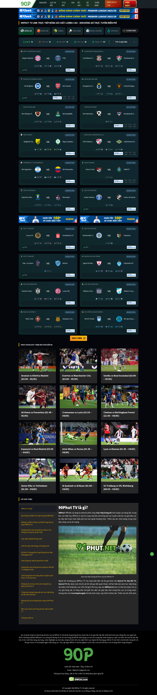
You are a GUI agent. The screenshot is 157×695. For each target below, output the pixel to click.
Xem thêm (78, 338)
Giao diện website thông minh (31, 539)
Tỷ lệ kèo (64, 4)
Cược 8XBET (127, 4)
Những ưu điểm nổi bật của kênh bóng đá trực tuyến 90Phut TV (37, 523)
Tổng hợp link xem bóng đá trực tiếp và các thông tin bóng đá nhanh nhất (36, 531)
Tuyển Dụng (97, 4)
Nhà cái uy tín (111, 4)
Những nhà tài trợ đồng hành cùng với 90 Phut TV (37, 602)
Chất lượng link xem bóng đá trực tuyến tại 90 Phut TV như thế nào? (37, 576)
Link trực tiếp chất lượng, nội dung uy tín (35, 546)
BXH (72, 2)
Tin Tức (87, 4)
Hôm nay (80, 42)
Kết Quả (79, 4)
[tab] (26, 31)
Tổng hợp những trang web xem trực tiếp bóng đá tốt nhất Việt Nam (37, 593)
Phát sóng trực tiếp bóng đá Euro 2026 (34, 561)
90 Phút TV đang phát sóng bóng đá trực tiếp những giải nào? (37, 553)
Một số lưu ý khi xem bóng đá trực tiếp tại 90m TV (37, 610)
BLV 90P (62, 42)
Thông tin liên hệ (27, 618)
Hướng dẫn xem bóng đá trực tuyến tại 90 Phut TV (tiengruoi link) (37, 568)
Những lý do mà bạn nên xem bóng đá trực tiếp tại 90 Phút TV (36, 585)
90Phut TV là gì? (26, 509)
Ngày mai (99, 42)
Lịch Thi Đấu (53, 4)
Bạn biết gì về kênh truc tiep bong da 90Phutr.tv (37, 516)
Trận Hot (45, 42)
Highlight (43, 2)
